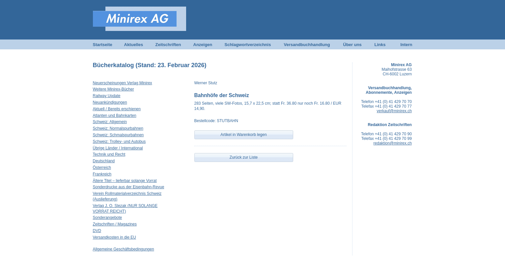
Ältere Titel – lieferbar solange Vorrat (125, 180)
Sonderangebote (107, 217)
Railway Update (107, 95)
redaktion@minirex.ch (393, 143)
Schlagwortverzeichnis (248, 44)
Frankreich (102, 174)
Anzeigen (202, 44)
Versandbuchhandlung (307, 44)
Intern (406, 44)
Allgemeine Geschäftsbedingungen (123, 249)
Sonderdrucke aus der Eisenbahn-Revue (128, 187)
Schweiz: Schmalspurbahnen (118, 135)
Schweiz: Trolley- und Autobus (119, 141)
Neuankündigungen (110, 102)
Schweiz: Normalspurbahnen (118, 128)
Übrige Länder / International (118, 148)
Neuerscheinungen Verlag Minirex (122, 83)
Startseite (102, 44)
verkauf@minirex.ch (394, 111)
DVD (97, 230)
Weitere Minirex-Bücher (113, 89)
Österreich (102, 167)
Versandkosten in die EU (114, 237)
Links (380, 44)
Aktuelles (133, 44)
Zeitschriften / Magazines (115, 224)
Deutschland (104, 161)
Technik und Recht (109, 154)
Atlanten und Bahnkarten (114, 115)
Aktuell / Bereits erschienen (117, 109)
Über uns (352, 44)
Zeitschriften (168, 44)
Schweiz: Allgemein (110, 121)
